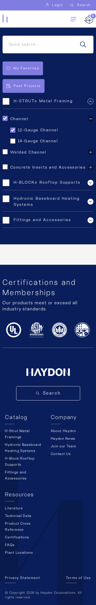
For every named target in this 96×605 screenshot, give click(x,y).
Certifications (17, 537)
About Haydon (63, 431)
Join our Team (63, 446)
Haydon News (63, 438)
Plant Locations (19, 552)
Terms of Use (78, 578)
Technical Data (18, 516)
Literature (14, 508)
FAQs (10, 545)
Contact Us (61, 454)
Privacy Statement (22, 578)
